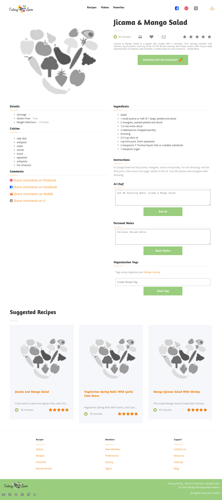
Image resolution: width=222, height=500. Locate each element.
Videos (105, 7)
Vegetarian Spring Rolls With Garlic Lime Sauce (108, 393)
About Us (179, 455)
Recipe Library (152, 271)
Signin (108, 467)
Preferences (112, 455)
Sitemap (178, 461)
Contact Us (180, 448)
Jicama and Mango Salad (32, 391)
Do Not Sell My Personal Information (198, 486)
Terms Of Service (194, 482)
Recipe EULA (212, 482)
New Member (112, 448)
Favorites (118, 7)
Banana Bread (44, 467)
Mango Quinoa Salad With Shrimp (176, 391)
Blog (176, 467)
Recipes (91, 7)
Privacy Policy (175, 482)
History (109, 461)
